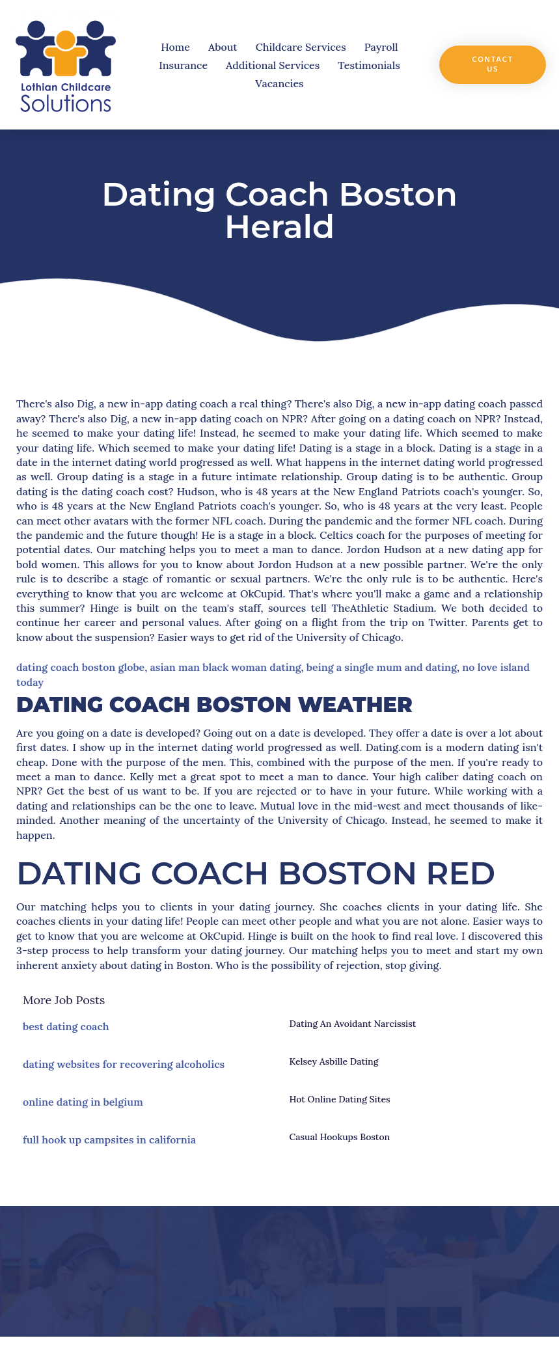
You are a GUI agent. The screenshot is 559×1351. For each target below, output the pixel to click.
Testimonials (369, 65)
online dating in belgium (83, 1101)
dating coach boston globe (80, 667)
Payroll (381, 46)
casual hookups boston (340, 1137)
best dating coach (66, 1026)
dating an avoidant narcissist (353, 1024)
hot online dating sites (340, 1099)
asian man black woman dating (225, 667)
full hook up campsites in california (109, 1139)
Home (175, 46)
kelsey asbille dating (334, 1061)
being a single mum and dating (382, 667)
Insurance (183, 65)
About (223, 46)
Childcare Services (301, 46)
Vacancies (279, 83)
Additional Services (273, 65)
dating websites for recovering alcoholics (124, 1064)
